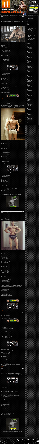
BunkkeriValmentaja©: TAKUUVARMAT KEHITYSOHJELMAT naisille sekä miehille (32, 36)
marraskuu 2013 (30, 119)
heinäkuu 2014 (30, 109)
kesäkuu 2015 (30, 95)
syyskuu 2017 (30, 61)
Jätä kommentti (8, 19)
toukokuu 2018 (30, 51)
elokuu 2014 (29, 108)
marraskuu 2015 (30, 89)
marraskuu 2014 (30, 104)
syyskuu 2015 (30, 91)
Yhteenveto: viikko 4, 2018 (6, 17)
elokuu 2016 (29, 77)
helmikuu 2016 (30, 85)
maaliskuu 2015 (30, 99)
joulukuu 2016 (30, 72)
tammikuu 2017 (30, 71)
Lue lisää (2, 98)
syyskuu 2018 (30, 48)
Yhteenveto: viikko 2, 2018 (6, 212)
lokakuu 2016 (30, 75)
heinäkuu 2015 (30, 94)
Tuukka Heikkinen (30, 28)
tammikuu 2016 (30, 86)
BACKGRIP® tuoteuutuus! (33, 30)
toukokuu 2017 (30, 66)
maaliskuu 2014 (30, 114)
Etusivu (1, 14)
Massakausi (29, 24)
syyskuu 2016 (30, 76)
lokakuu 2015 (30, 90)
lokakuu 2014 (30, 105)
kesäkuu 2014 (30, 110)
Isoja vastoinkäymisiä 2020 (31, 18)
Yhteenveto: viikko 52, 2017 (6, 369)
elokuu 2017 (29, 62)
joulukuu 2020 (30, 43)
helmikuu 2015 (30, 100)
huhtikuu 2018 (30, 52)
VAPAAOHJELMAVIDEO (8, 24)
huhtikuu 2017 (30, 67)
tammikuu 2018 (30, 56)
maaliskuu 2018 (30, 53)
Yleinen (5, 19)
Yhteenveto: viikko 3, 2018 (6, 102)
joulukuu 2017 (30, 57)
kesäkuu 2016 (30, 80)
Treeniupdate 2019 (30, 19)
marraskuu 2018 (30, 47)
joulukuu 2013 (30, 118)
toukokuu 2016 (30, 81)
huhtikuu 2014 (30, 113)
